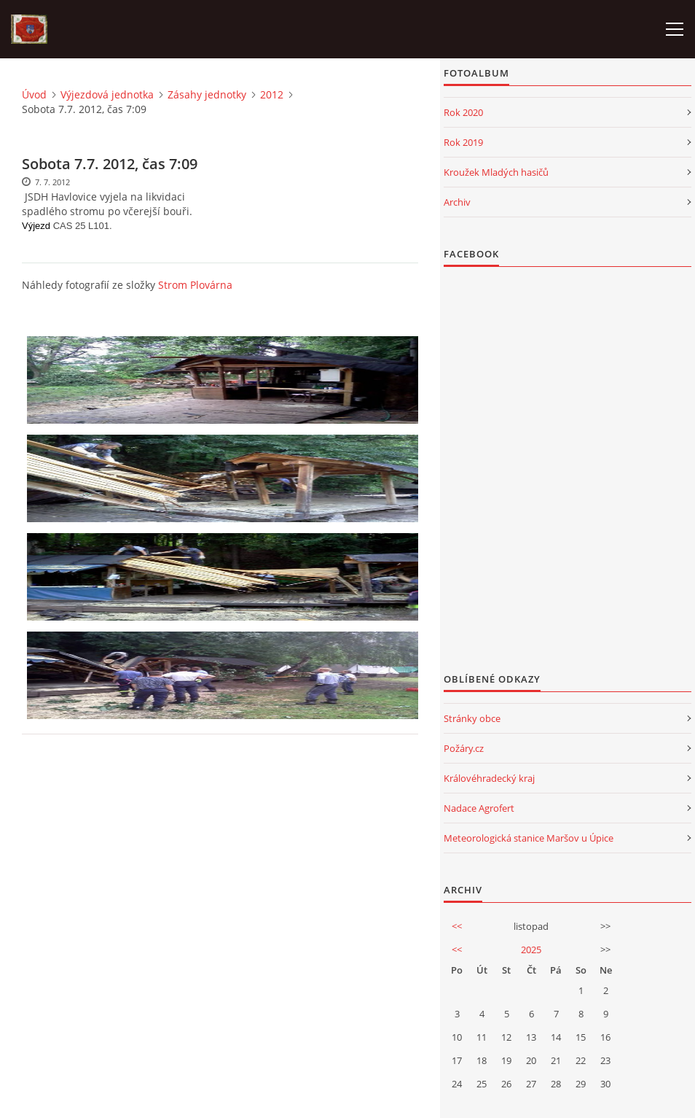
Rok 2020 (463, 112)
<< (457, 926)
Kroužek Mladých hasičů (496, 172)
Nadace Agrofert (479, 808)
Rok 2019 (463, 142)
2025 (531, 949)
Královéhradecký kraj (489, 778)
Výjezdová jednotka (107, 94)
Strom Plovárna (195, 285)
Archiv (457, 202)
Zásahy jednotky (207, 94)
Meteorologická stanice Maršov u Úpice (528, 838)
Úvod (34, 94)
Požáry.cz (464, 748)
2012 (271, 94)
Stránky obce (472, 718)
